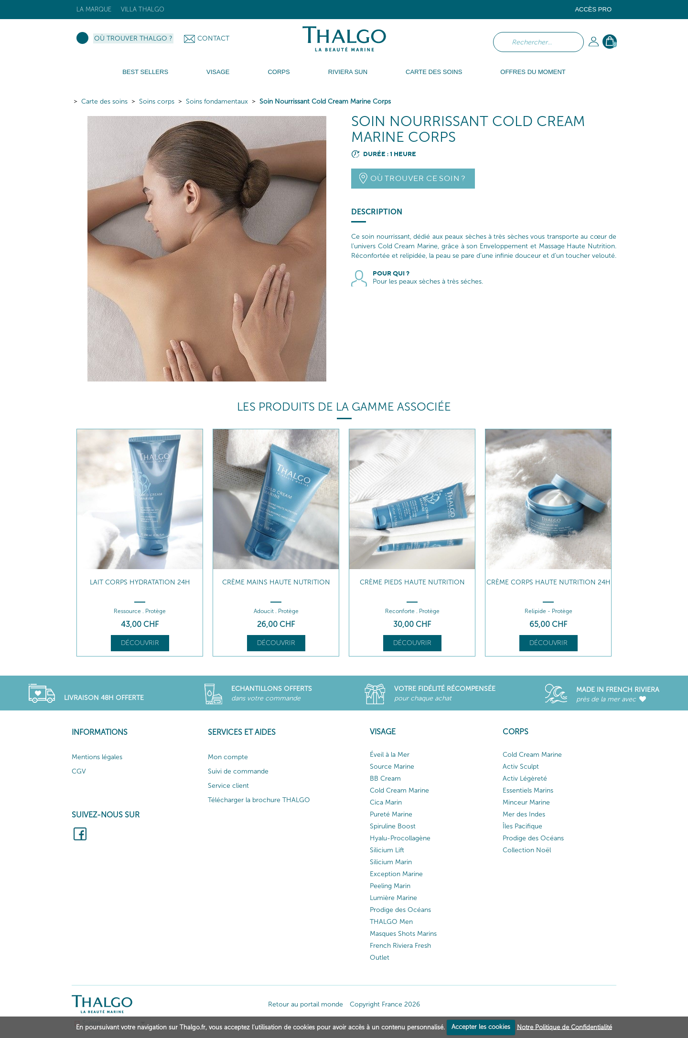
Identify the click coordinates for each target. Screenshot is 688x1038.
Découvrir (140, 643)
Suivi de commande (238, 771)
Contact (213, 38)
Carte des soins (104, 101)
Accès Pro (593, 9)
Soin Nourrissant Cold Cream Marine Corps (325, 101)
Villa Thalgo (142, 9)
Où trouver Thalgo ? (133, 38)
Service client (228, 786)
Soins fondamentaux (217, 101)
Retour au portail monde (305, 1004)
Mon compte (228, 757)
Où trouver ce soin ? (417, 178)
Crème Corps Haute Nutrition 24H (548, 582)
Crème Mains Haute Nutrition (276, 582)
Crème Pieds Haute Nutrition (412, 582)
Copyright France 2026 (385, 1004)
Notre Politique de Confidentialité (564, 1026)
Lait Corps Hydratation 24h (140, 582)
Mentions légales (97, 757)
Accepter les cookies (481, 1026)
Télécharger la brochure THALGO (259, 800)
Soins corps (156, 101)
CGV (79, 771)
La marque (93, 9)
